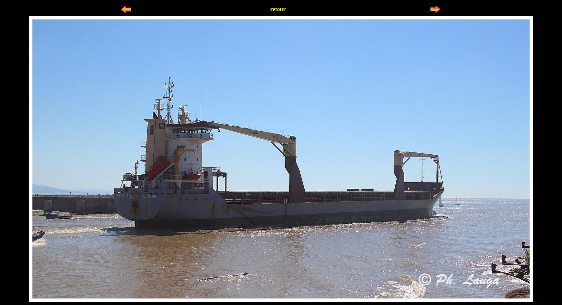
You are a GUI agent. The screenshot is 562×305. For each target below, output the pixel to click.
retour (278, 9)
